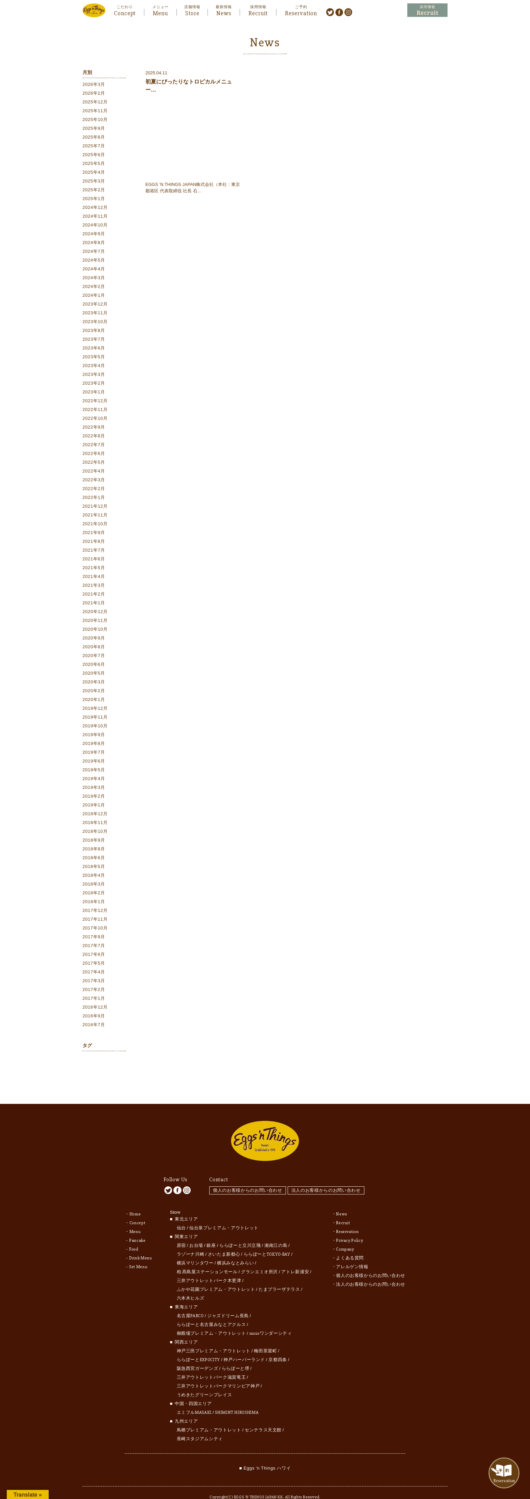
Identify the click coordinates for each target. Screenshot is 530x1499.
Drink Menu (140, 1245)
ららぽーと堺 (235, 1356)
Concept (124, 12)
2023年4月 (93, 366)
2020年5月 (93, 674)
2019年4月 (93, 779)
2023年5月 (93, 357)
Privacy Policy (349, 1228)
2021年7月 (93, 551)
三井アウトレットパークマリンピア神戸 (218, 1373)
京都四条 (277, 1347)
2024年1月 (93, 296)
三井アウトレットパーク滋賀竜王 (211, 1365)
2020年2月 (93, 691)
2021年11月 (95, 515)
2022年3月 (93, 480)
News (224, 12)
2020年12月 (95, 612)
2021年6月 (93, 559)
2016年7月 (93, 1025)
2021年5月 (93, 568)
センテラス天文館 (263, 1417)
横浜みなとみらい (235, 1250)
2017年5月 (93, 964)
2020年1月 (93, 700)
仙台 (181, 1215)
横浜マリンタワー (195, 1250)
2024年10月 (95, 225)
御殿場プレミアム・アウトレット (211, 1321)
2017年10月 (95, 929)
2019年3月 (93, 788)
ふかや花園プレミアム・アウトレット (216, 1277)
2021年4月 (93, 577)
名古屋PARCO (190, 1303)
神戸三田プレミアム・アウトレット (213, 1338)
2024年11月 (95, 217)
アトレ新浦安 (295, 1259)
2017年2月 (93, 990)
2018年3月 (93, 885)
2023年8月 (93, 331)
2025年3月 (93, 182)
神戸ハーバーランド (244, 1347)
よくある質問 (350, 1245)
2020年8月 (93, 647)
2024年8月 (93, 243)
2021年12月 (95, 507)
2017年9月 (93, 937)
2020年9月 (93, 639)
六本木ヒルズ (190, 1285)
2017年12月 (95, 911)
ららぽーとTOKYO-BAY (267, 1241)
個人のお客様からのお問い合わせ (247, 1177)
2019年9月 (93, 735)
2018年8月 (93, 849)
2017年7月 (93, 946)
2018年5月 (93, 867)
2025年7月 (93, 146)
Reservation (301, 12)
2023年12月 (95, 305)
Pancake (137, 1228)
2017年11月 (95, 920)
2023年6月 (93, 349)
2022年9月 (93, 428)
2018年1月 (93, 902)
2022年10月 (95, 419)
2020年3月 (93, 682)
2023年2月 (93, 384)
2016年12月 (95, 1008)
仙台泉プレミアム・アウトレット (224, 1215)
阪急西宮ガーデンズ (197, 1356)
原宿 (181, 1233)
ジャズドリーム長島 (228, 1303)
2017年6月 (93, 955)
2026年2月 (93, 94)
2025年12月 (95, 102)
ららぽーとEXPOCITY (198, 1347)
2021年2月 (93, 595)
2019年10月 (95, 726)
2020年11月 (95, 621)
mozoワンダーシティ (270, 1321)
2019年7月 (93, 753)
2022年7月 (93, 445)
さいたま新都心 (224, 1241)
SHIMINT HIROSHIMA (237, 1400)
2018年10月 (95, 832)
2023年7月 (93, 340)
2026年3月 (93, 85)
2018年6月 (93, 858)
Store (192, 12)
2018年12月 (95, 814)
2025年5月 (93, 164)
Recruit (258, 12)
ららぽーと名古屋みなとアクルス (211, 1312)
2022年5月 (93, 463)
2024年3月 (93, 278)
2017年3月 (93, 981)
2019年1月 (93, 805)
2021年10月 (95, 524)
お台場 (196, 1233)
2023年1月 (93, 392)
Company (345, 1236)
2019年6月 (93, 762)
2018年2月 (93, 893)
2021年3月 (93, 586)
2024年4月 (93, 269)
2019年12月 (95, 709)
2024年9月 (93, 234)
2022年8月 (93, 436)
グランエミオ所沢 (259, 1259)
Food (134, 1236)
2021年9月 (93, 533)
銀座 (211, 1233)
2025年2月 (93, 190)
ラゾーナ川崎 (190, 1241)
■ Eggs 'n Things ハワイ (265, 1455)
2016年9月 (93, 1016)
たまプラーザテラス (279, 1277)
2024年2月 (93, 287)
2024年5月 (93, 261)
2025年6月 (93, 155)
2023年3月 (93, 375)
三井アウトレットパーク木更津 (209, 1268)
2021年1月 (93, 603)
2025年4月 (93, 173)
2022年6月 (93, 454)
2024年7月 (93, 252)
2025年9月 (93, 129)
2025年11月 (95, 111)
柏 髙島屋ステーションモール (207, 1259)
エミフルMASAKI (194, 1400)
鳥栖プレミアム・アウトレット (209, 1417)
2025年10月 (95, 120)
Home (135, 1201)
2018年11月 (95, 823)
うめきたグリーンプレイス (204, 1382)
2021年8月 (93, 542)
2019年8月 (93, 744)
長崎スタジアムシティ (200, 1426)
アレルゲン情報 (352, 1254)
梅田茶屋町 (265, 1338)
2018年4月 (93, 876)
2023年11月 (95, 313)
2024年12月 (95, 208)
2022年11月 (95, 410)
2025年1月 (93, 199)
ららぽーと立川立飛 (240, 1233)
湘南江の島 (275, 1233)
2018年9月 (93, 841)
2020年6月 (93, 665)
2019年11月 (95, 718)
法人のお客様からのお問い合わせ (327, 1177)
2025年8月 (93, 138)
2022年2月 (93, 489)
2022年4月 (93, 472)
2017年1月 (93, 999)
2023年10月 (95, 322)
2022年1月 (93, 498)
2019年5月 (93, 770)
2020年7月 (93, 656)
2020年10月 (95, 630)
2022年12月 (95, 401)
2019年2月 (93, 797)
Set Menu (138, 1254)
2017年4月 (93, 972)
